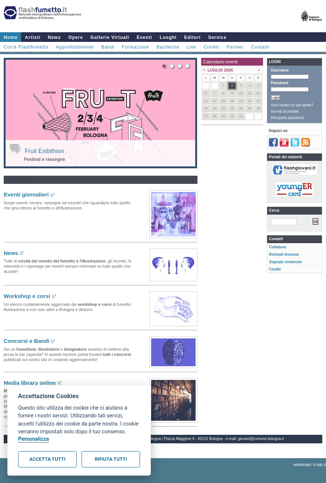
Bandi (107, 47)
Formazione (135, 47)
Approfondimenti (75, 47)
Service (217, 37)
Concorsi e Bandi (26, 341)
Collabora (277, 247)
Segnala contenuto (285, 262)
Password (279, 83)
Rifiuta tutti (111, 459)
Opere (75, 37)
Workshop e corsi (27, 296)
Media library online (30, 383)
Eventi (144, 37)
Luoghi (168, 37)
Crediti (211, 47)
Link (191, 47)
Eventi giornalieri (26, 194)
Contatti (260, 47)
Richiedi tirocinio (284, 254)
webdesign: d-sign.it (309, 465)
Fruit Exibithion (44, 151)
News (54, 37)
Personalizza (33, 439)
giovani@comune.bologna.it (261, 439)
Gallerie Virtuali (109, 37)
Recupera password (287, 118)
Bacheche (167, 47)
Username (280, 70)
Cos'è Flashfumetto (26, 47)
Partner (235, 47)
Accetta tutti (47, 459)
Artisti (32, 37)
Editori (192, 37)
